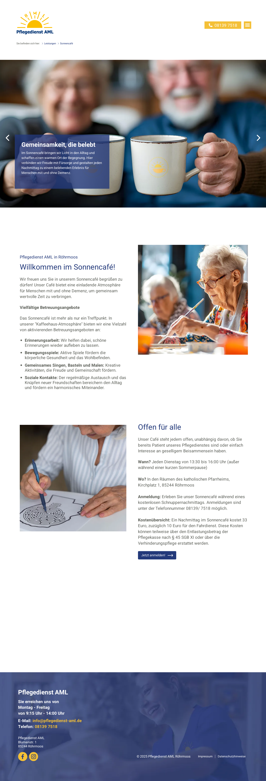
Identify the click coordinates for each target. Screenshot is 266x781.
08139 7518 (223, 25)
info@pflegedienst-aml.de (57, 721)
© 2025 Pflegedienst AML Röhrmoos (163, 756)
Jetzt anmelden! (157, 555)
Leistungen (48, 43)
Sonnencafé (65, 43)
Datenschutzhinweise (231, 756)
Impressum (205, 756)
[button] (7, 138)
